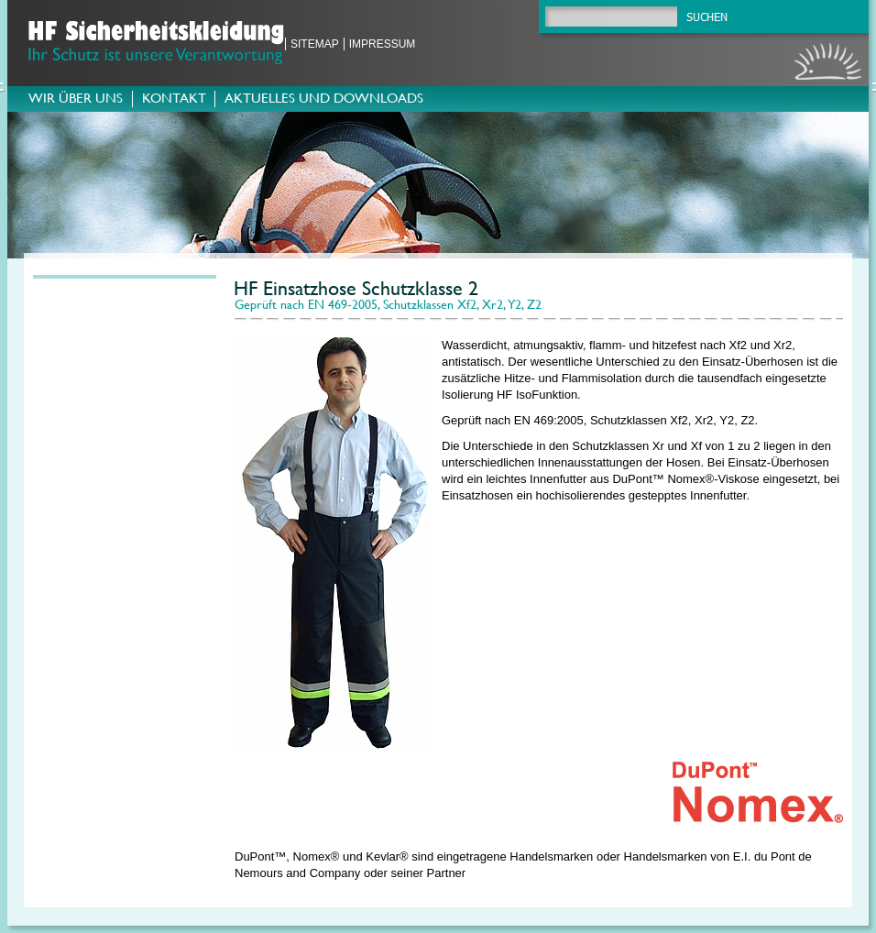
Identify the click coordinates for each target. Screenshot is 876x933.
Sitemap (314, 44)
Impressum (382, 44)
